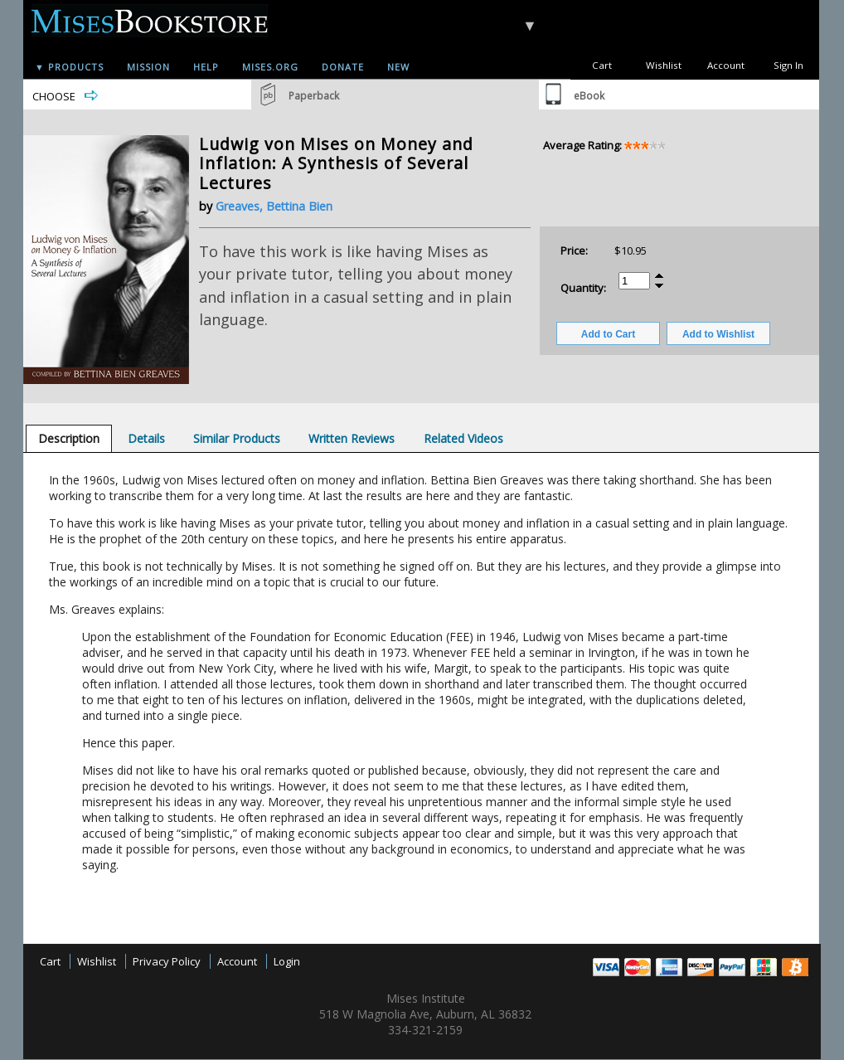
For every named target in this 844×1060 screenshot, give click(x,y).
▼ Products (69, 67)
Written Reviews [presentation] (351, 438)
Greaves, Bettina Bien (274, 206)
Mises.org (270, 67)
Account (726, 65)
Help (206, 67)
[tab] (69, 438)
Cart (602, 65)
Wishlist (664, 65)
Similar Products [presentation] (236, 438)
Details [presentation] (146, 438)
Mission (148, 67)
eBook (589, 96)
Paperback (314, 96)
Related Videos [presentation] (463, 438)
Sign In (788, 65)
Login (287, 961)
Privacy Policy (167, 961)
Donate (343, 67)
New (398, 67)
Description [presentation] (68, 438)
